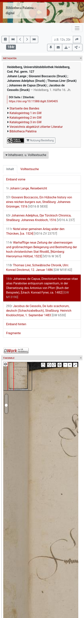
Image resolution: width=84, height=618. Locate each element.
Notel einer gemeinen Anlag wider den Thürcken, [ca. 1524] (35, 231)
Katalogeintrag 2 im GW (26, 117)
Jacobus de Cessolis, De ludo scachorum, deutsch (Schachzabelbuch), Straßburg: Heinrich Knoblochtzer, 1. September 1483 (38, 310)
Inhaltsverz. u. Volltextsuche (26, 155)
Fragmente (13, 333)
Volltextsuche (29, 169)
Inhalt (10, 169)
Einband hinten (16, 324)
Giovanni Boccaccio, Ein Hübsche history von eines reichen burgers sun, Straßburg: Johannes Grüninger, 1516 (39, 202)
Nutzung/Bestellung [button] (40, 140)
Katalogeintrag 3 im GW (26, 122)
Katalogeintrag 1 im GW (26, 113)
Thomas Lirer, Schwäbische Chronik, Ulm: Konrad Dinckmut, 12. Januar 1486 (39, 267)
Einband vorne (15, 179)
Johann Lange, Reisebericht (26, 188)
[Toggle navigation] (77, 28)
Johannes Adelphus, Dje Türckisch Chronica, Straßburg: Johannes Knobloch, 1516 (40, 218)
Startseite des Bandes (24, 108)
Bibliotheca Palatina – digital (21, 10)
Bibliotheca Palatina (23, 131)
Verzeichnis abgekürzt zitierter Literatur (36, 127)
